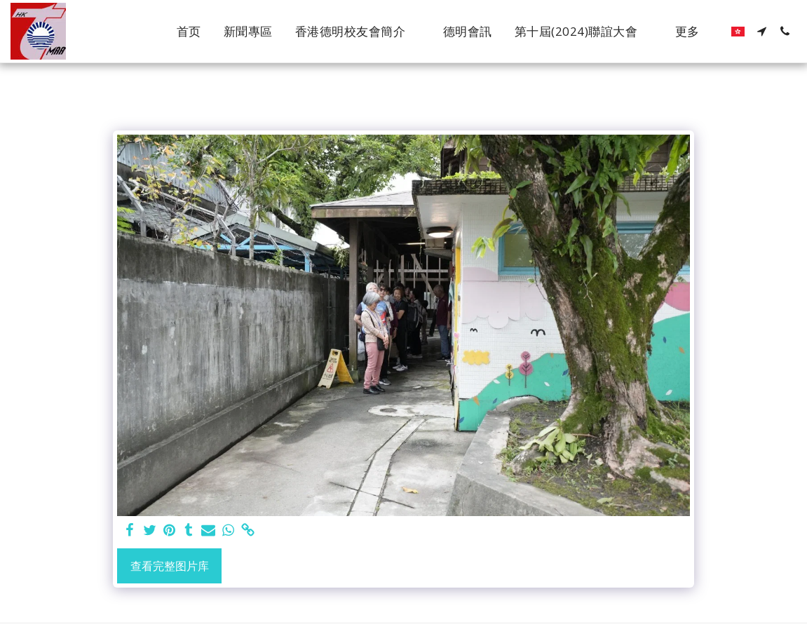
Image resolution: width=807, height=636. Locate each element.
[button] (358, 31)
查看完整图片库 (169, 566)
